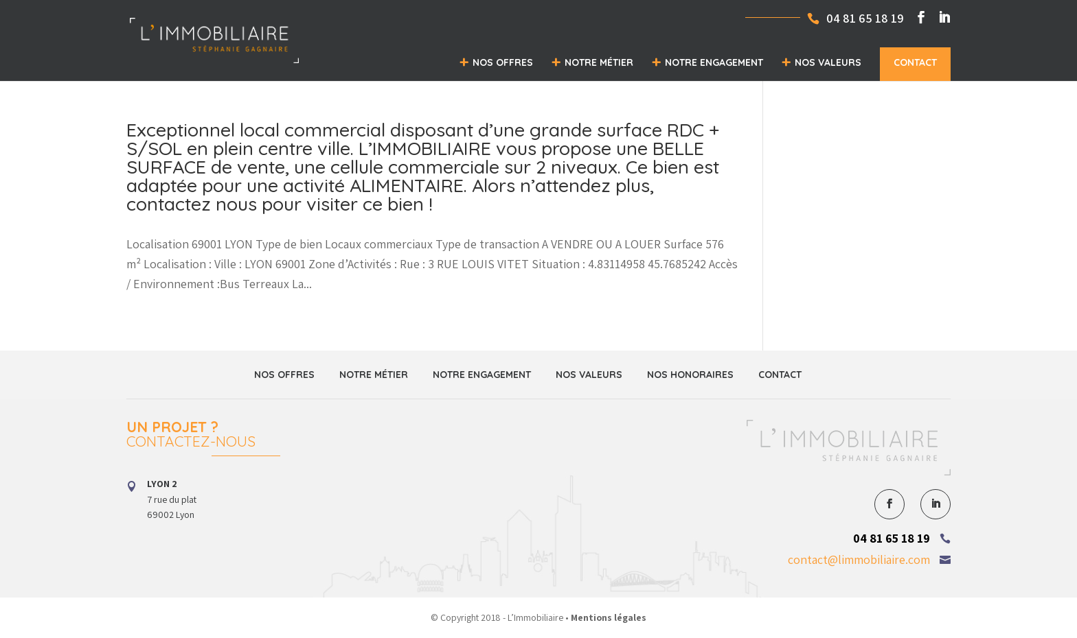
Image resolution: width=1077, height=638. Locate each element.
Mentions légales (608, 617)
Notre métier (599, 62)
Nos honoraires (690, 374)
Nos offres (503, 62)
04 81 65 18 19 (891, 538)
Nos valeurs (828, 62)
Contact (915, 62)
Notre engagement (714, 62)
